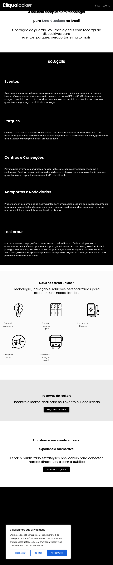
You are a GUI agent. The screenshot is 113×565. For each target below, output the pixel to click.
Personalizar (19, 552)
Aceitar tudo (57, 552)
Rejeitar (38, 552)
